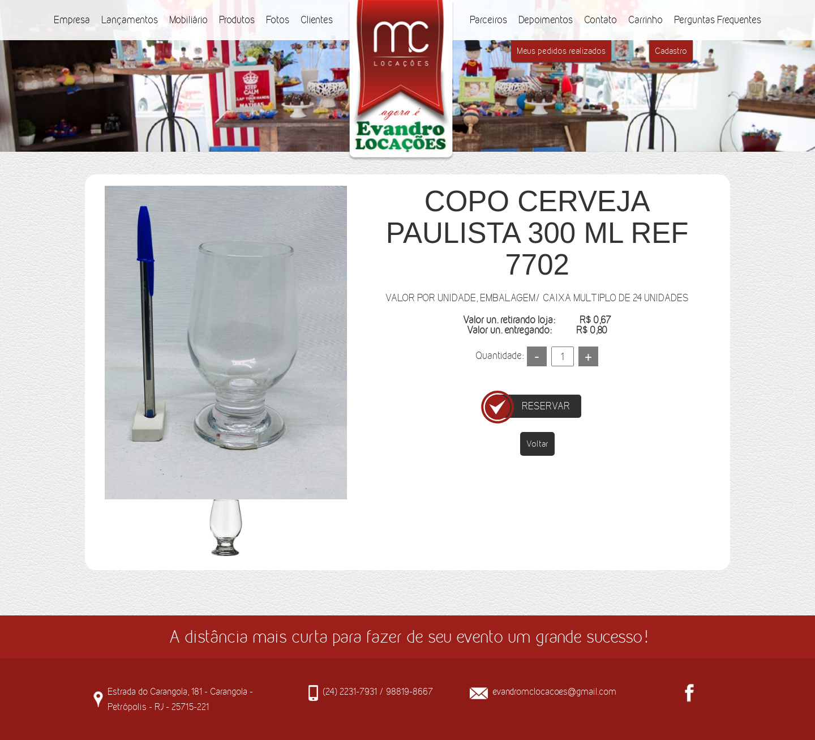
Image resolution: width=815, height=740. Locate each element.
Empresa (72, 19)
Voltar (537, 443)
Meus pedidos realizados (561, 50)
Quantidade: (499, 355)
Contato (600, 19)
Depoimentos (545, 19)
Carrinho (645, 19)
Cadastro (671, 50)
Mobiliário (188, 19)
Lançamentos (129, 19)
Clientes (317, 19)
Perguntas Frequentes (717, 19)
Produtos (237, 19)
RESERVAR (546, 406)
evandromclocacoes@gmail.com (554, 691)
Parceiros (488, 19)
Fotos (277, 19)
